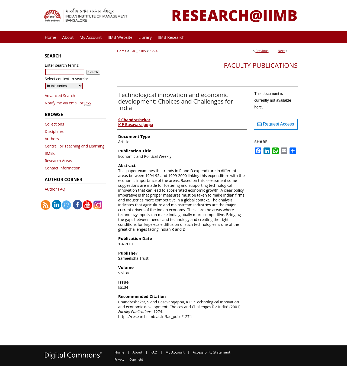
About (138, 352)
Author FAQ (55, 189)
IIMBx (50, 153)
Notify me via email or (68, 102)
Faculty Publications (261, 65)
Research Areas (58, 160)
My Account (175, 352)
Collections (54, 124)
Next (281, 51)
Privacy (119, 359)
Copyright (136, 359)
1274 (153, 51)
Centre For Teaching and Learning (74, 146)
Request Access (275, 124)
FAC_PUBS (138, 51)
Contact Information (63, 168)
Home (121, 51)
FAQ (153, 352)
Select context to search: (66, 78)
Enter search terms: (62, 65)
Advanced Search (60, 95)
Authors (52, 138)
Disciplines (54, 131)
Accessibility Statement (211, 352)
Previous (261, 51)
